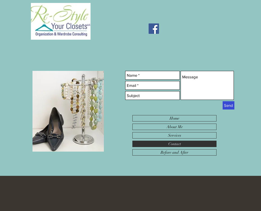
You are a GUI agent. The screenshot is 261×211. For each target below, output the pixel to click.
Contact (174, 143)
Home (174, 118)
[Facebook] (154, 28)
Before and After (174, 152)
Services (174, 135)
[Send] (228, 105)
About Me (174, 126)
